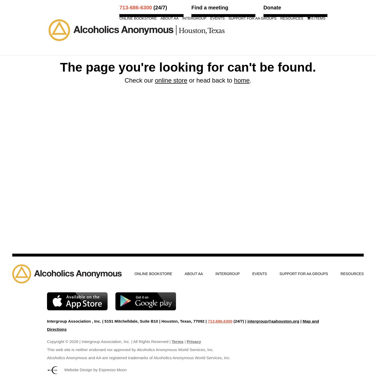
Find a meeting (209, 7)
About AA (170, 18)
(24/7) (143, 7)
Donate (272, 7)
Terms (178, 341)
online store (171, 80)
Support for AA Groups (252, 18)
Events (217, 18)
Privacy (194, 341)
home (242, 80)
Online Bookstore (138, 18)
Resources (291, 18)
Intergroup (194, 18)
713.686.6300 (220, 321)
